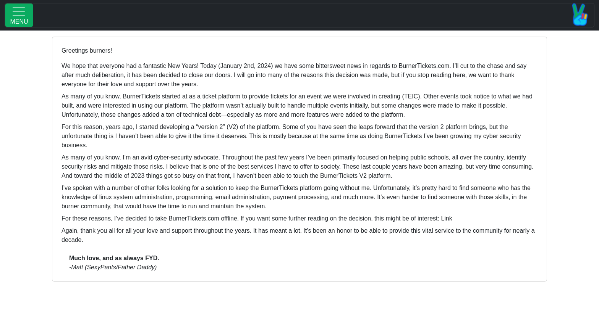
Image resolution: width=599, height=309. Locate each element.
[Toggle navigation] (299, 15)
